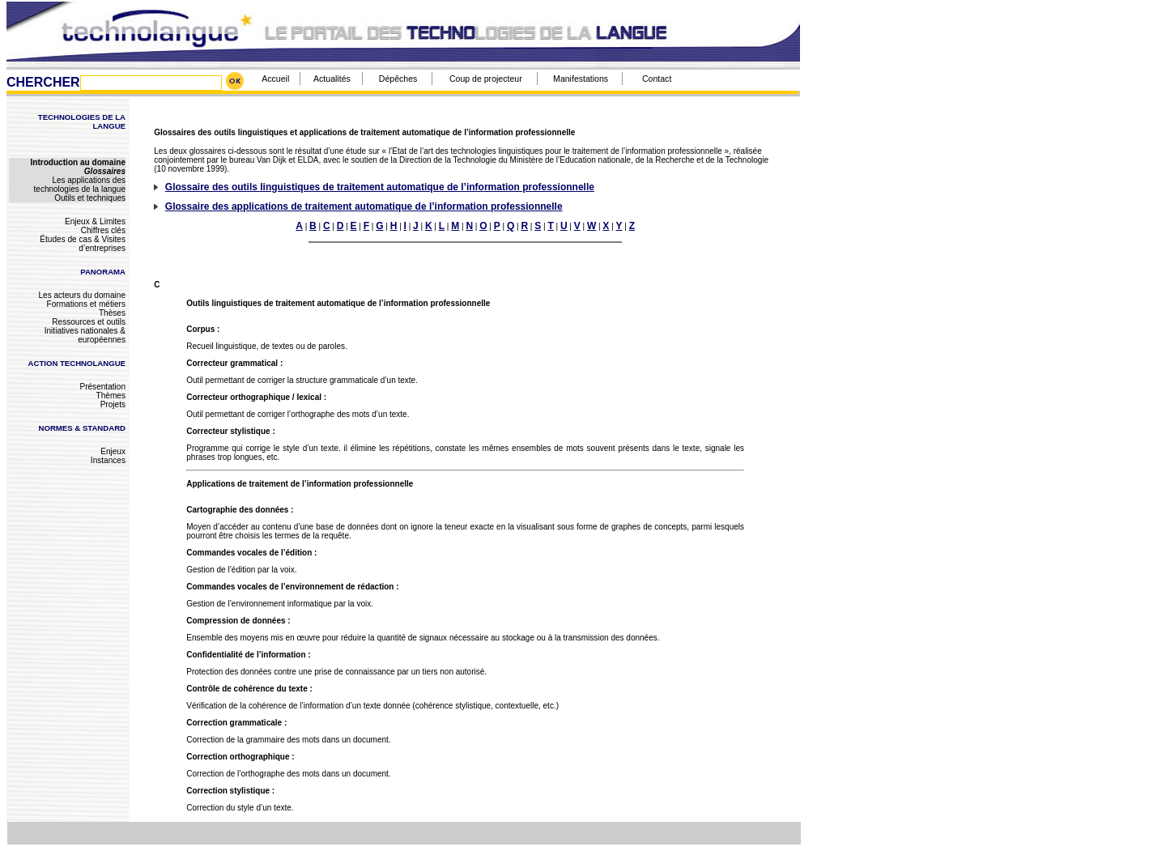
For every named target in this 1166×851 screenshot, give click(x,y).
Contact (656, 78)
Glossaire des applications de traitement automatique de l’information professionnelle (364, 206)
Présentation (102, 386)
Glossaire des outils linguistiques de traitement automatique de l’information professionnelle (379, 187)
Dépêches (398, 78)
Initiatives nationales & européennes (85, 335)
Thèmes (111, 395)
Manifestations (580, 78)
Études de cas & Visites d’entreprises (83, 244)
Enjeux (113, 451)
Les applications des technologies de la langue (80, 185)
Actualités (332, 78)
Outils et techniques (90, 198)
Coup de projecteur (485, 78)
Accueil (275, 78)
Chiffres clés (103, 230)
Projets (113, 404)
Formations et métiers (86, 304)
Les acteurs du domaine (82, 295)
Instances (108, 460)
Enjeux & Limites (95, 221)
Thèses (112, 312)
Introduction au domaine (78, 162)
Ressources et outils (89, 321)
